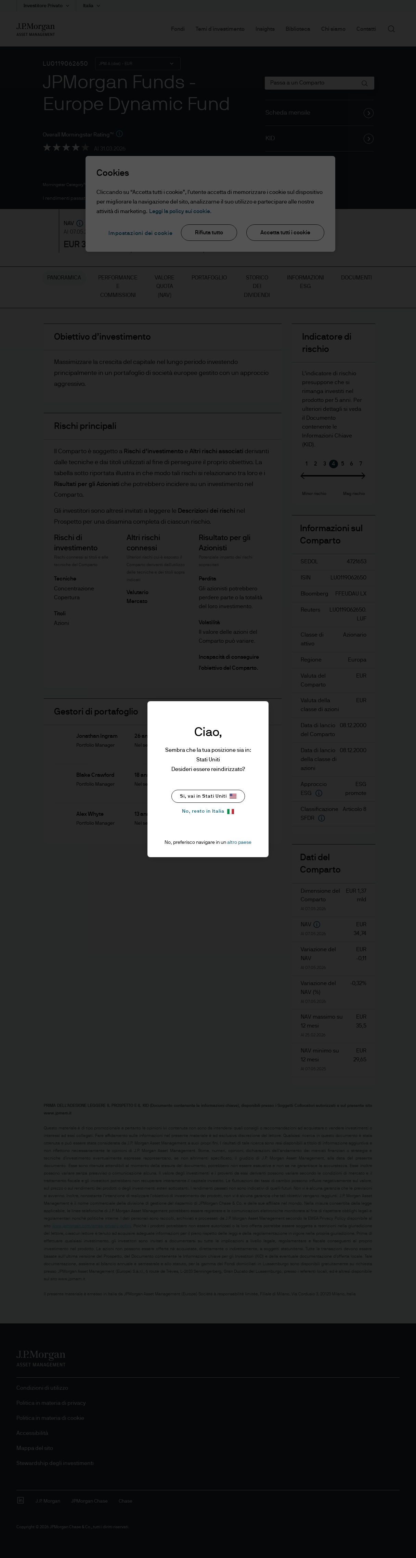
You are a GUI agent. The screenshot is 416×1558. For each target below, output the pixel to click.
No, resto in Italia (208, 811)
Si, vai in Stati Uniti (208, 796)
